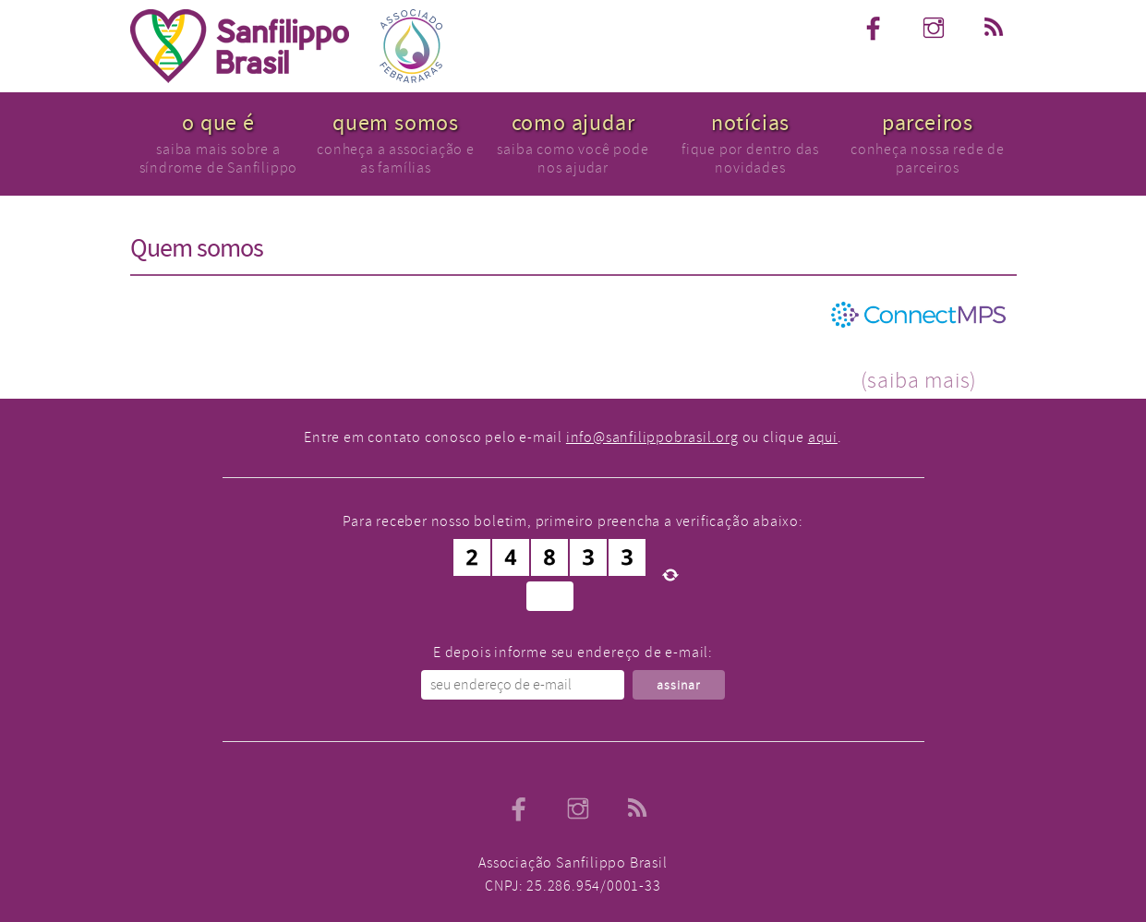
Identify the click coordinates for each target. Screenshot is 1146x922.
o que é (218, 123)
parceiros (927, 123)
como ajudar (573, 123)
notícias (750, 123)
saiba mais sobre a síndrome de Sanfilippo (218, 158)
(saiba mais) (919, 380)
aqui (823, 437)
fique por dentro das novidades (750, 158)
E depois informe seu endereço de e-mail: (573, 652)
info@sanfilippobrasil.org (652, 437)
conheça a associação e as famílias (396, 158)
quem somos (395, 123)
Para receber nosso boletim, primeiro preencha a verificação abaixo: (573, 521)
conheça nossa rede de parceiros (927, 158)
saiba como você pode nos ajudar (572, 158)
